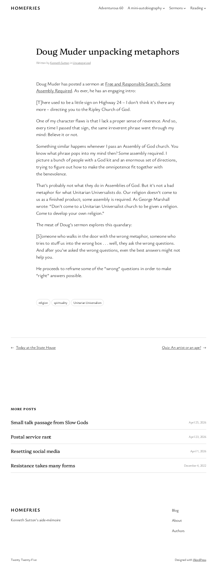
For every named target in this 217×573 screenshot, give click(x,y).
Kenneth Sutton (59, 62)
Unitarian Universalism (87, 302)
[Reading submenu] (205, 8)
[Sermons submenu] (185, 8)
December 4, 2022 (195, 465)
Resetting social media (35, 451)
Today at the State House (36, 347)
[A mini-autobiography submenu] (164, 8)
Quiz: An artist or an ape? (181, 347)
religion (43, 302)
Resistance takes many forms (43, 465)
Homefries (25, 8)
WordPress (199, 559)
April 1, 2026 (198, 451)
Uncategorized (82, 62)
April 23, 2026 (197, 436)
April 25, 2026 (197, 422)
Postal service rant (31, 436)
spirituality (60, 302)
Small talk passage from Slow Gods (49, 422)
